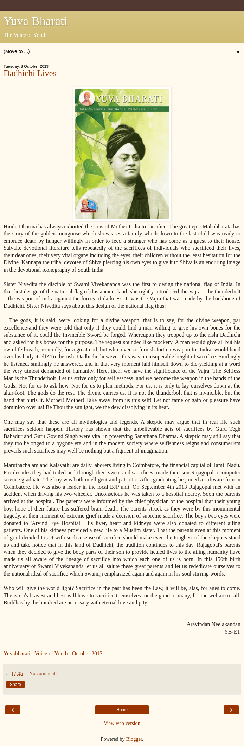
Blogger (134, 739)
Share (15, 684)
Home (122, 709)
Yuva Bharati (35, 20)
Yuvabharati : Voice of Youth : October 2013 (53, 653)
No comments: (44, 673)
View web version (122, 723)
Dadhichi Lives (30, 73)
